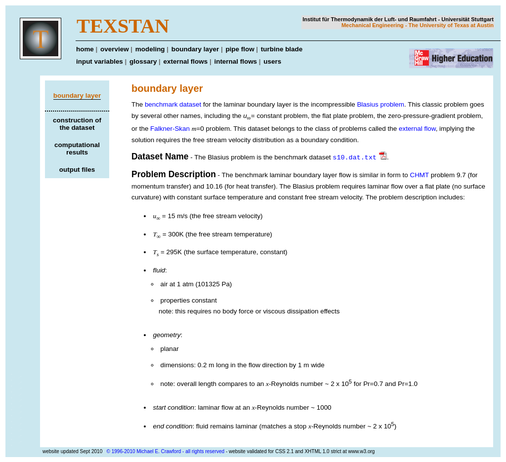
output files (77, 169)
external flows (186, 61)
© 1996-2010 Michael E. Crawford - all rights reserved (166, 451)
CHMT (419, 174)
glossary (143, 61)
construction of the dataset (77, 123)
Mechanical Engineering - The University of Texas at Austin (417, 25)
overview (114, 49)
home (85, 49)
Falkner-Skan (171, 128)
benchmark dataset (173, 104)
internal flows (235, 61)
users (272, 61)
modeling (150, 49)
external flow (417, 128)
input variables (99, 61)
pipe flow (239, 49)
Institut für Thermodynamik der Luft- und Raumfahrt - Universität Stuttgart (398, 19)
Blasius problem (380, 104)
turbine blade (281, 49)
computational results (77, 148)
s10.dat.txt (355, 157)
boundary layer (195, 49)
